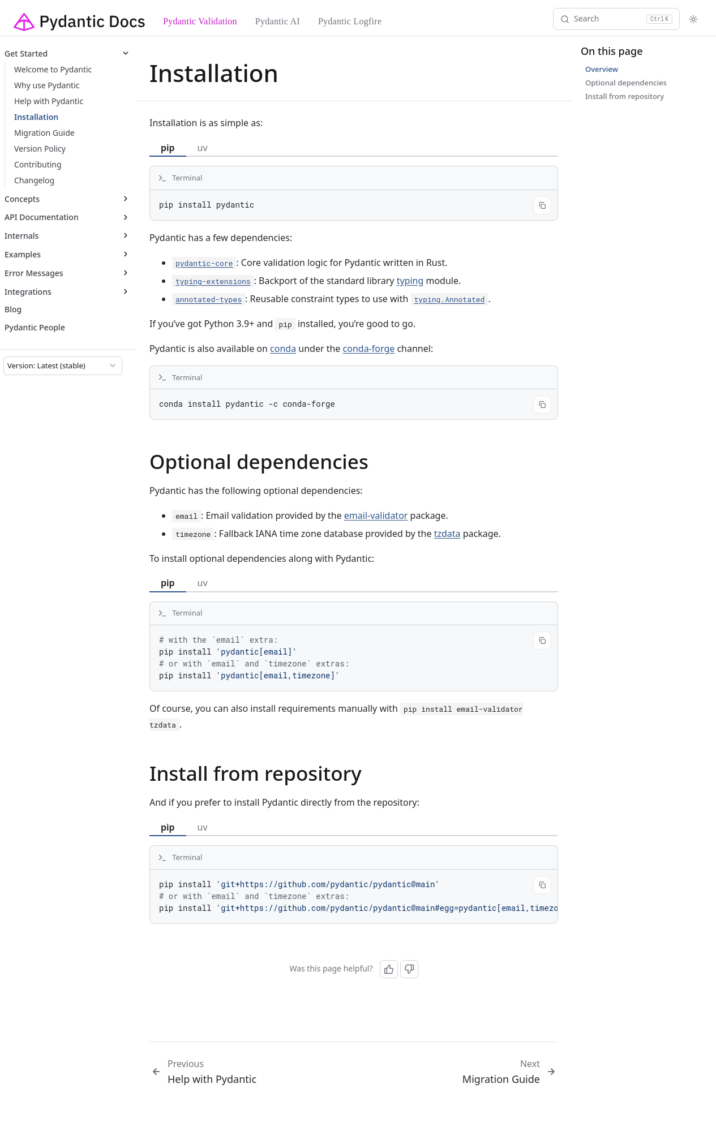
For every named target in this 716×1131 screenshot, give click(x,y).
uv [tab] (203, 147)
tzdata (447, 533)
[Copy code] (542, 205)
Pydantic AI (277, 21)
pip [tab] (168, 147)
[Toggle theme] (693, 19)
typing (410, 280)
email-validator (376, 515)
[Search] (616, 19)
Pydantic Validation (200, 21)
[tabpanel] (353, 193)
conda (283, 348)
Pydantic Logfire (349, 21)
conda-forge (369, 348)
